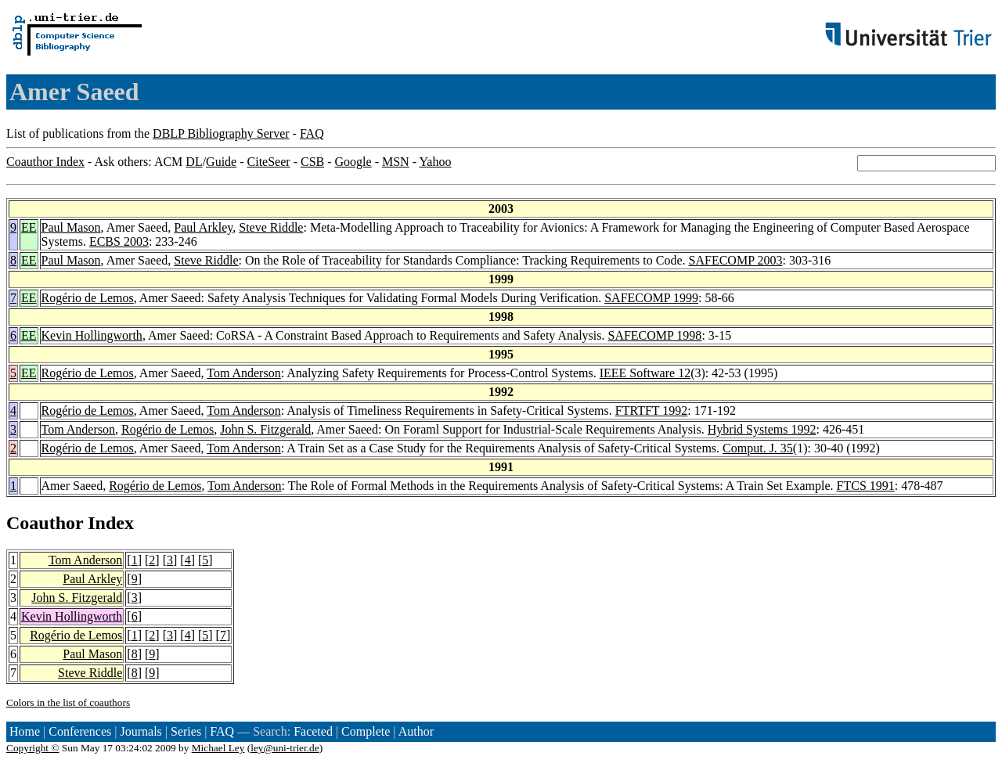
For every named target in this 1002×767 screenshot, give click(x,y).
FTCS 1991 (866, 485)
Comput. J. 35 (758, 448)
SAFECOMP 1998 (654, 335)
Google (353, 161)
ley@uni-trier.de (284, 748)
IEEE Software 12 (645, 373)
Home (24, 731)
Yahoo (435, 161)
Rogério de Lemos (87, 297)
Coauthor (44, 523)
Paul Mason (71, 227)
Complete (365, 731)
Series (186, 731)
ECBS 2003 (119, 241)
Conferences (80, 731)
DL (194, 161)
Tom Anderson (243, 373)
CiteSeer (268, 161)
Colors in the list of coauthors (68, 702)
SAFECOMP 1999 (651, 297)
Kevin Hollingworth (91, 335)
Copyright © (32, 748)
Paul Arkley (203, 227)
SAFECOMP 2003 (736, 260)
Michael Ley (218, 748)
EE (29, 227)
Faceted (313, 731)
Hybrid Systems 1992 (762, 429)
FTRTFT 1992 (651, 410)
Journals (140, 731)
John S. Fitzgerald (265, 429)
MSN (395, 161)
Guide (221, 161)
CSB (312, 161)
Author (416, 731)
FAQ (312, 133)
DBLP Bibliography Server (221, 133)
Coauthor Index (45, 161)
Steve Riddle (271, 227)
